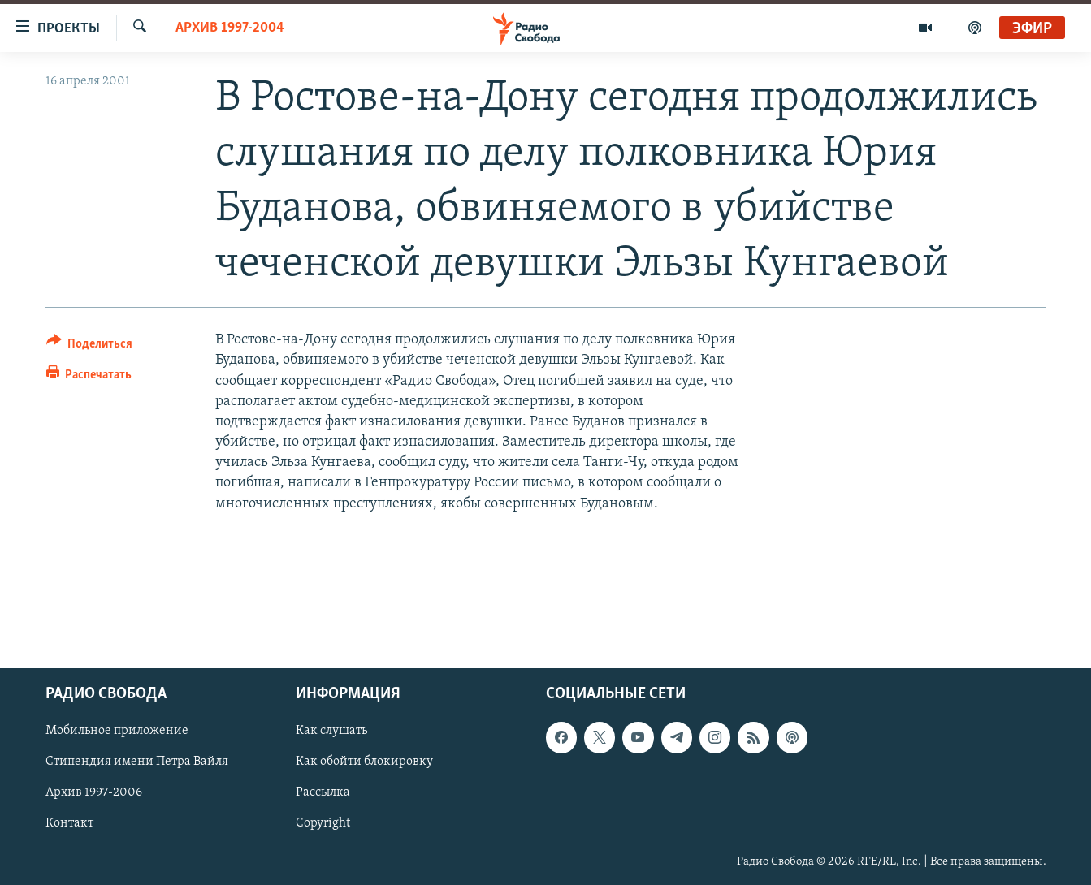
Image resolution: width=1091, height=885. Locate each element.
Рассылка (323, 793)
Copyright (323, 824)
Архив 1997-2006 (93, 793)
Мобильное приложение (116, 731)
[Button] (89, 346)
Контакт (69, 824)
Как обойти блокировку (364, 762)
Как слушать (331, 731)
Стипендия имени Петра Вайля (136, 762)
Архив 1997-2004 (229, 28)
